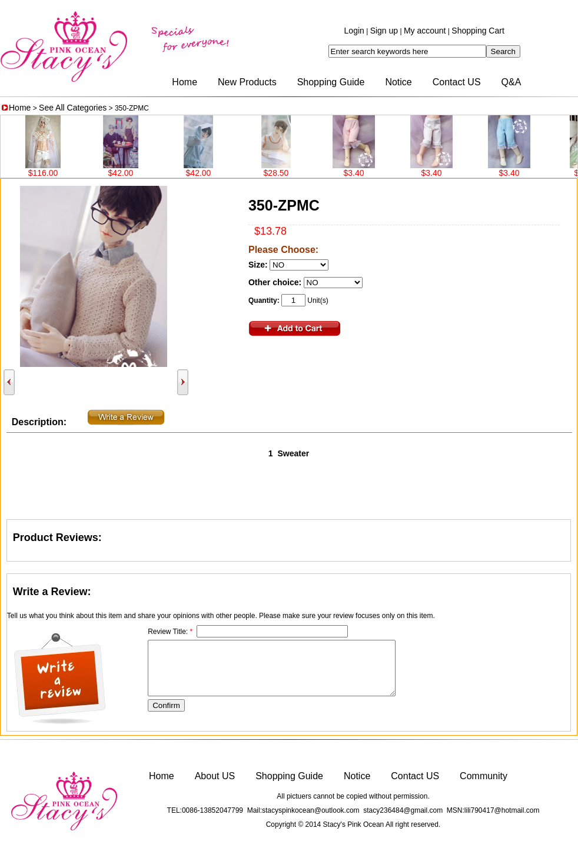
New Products (247, 82)
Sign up (384, 30)
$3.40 (357, 173)
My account (425, 30)
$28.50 (280, 173)
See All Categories (73, 107)
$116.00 (47, 173)
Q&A (511, 82)
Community (483, 776)
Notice (398, 82)
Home (184, 82)
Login (354, 30)
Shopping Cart (477, 30)
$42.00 (124, 173)
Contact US (457, 82)
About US (215, 776)
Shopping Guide (331, 82)
